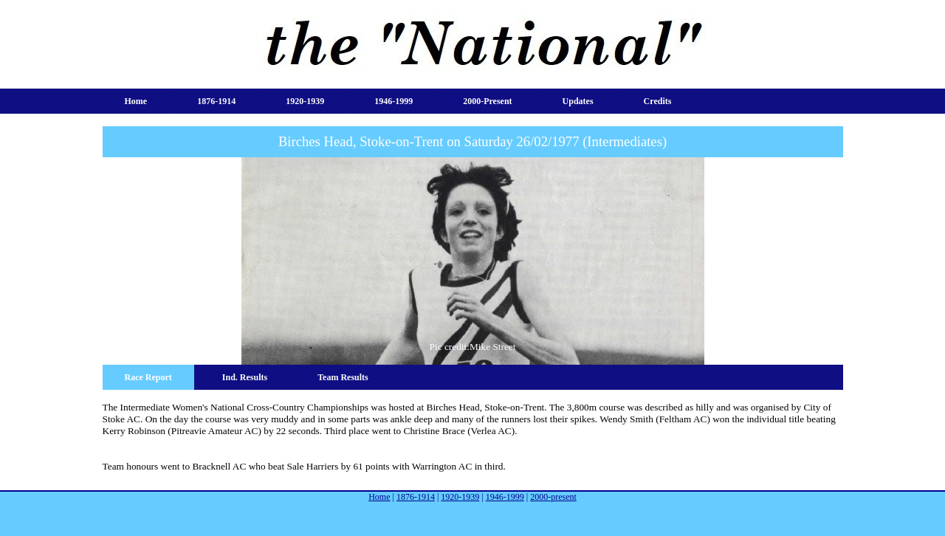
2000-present (487, 101)
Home (136, 101)
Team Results (342, 377)
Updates (578, 101)
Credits (658, 101)
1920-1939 (305, 101)
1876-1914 (216, 101)
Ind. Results (244, 377)
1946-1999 (393, 101)
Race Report (148, 377)
